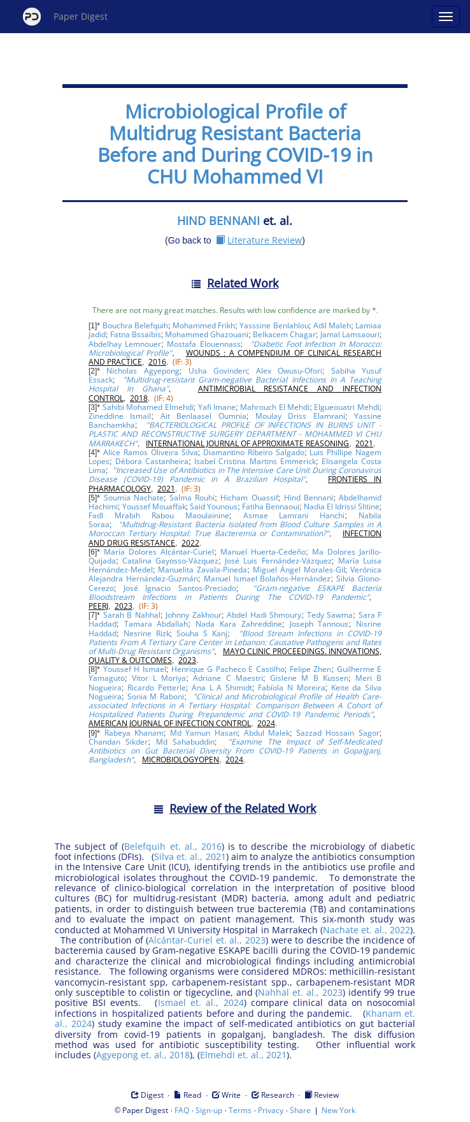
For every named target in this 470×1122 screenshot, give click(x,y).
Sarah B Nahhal (131, 614)
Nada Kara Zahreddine (239, 623)
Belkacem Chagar (284, 334)
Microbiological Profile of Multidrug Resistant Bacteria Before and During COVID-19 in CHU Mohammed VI (235, 143)
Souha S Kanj (201, 633)
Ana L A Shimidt (222, 687)
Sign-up (209, 1110)
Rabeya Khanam (134, 732)
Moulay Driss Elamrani (300, 416)
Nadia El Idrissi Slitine (342, 506)
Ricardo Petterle (156, 687)
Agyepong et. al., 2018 (143, 1055)
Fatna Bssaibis (135, 334)
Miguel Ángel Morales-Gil (299, 569)
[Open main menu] (446, 16)
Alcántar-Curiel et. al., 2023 (207, 940)
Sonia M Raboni (156, 696)
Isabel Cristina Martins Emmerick (255, 461)
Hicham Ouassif (249, 497)
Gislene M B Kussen (309, 678)
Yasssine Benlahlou (273, 325)
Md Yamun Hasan (204, 732)
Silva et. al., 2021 (189, 856)
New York (338, 1110)
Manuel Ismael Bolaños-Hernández (267, 578)
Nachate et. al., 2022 (366, 930)
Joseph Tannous (319, 623)
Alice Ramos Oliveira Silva (150, 452)
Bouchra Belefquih (135, 325)
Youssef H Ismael (134, 669)
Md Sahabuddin (185, 741)
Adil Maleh (332, 325)
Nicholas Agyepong (142, 370)
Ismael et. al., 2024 (201, 1002)
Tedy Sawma (330, 614)
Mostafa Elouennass (203, 344)
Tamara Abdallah (156, 623)
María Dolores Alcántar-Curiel (159, 551)
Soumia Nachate (134, 497)
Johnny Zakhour (194, 614)
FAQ (181, 1110)
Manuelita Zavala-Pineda (202, 569)
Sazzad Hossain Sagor (338, 732)
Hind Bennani (308, 497)
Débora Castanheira (152, 461)
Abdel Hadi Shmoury (264, 614)
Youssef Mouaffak (154, 506)
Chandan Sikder (118, 741)
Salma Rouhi (192, 497)
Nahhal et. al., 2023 (300, 992)
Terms (240, 1110)
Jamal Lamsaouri (350, 334)
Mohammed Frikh (204, 325)
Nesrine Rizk (147, 633)
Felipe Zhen (310, 669)
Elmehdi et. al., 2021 (243, 1055)
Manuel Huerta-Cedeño (263, 551)
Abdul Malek (267, 732)
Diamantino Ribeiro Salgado (253, 452)
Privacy (270, 1110)
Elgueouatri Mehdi (346, 407)
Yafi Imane (217, 407)
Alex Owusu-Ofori (289, 370)
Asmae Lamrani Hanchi (294, 515)
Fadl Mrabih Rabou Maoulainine (159, 515)
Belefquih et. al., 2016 (173, 846)
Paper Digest (65, 17)
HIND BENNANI (218, 220)
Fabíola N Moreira (291, 687)
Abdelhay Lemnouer (125, 344)
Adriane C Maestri (228, 678)
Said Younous (214, 506)
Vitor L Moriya (159, 678)
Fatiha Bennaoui (270, 506)
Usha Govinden (218, 370)
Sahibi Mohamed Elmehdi (148, 407)
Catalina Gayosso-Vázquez (170, 560)
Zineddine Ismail (120, 416)
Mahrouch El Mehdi (275, 407)
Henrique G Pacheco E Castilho (228, 669)
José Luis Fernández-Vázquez (278, 560)
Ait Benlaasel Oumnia (203, 416)
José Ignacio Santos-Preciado (180, 588)
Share (300, 1110)
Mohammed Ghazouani (206, 334)
